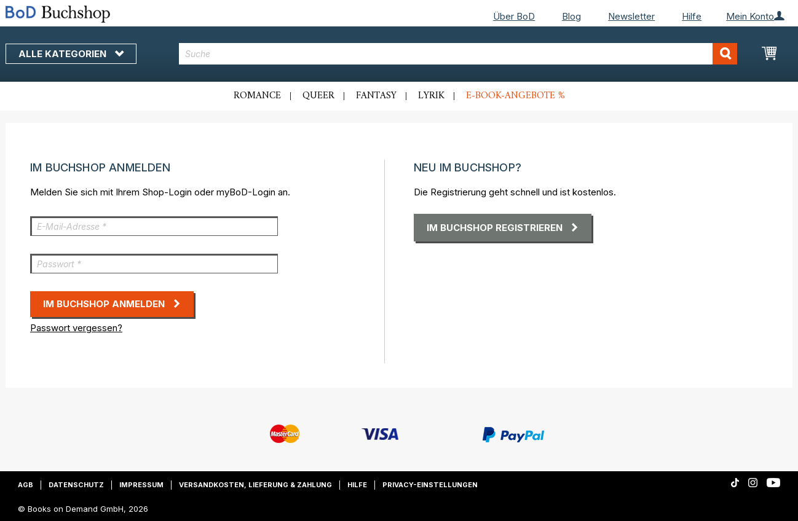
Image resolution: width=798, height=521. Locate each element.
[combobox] (458, 54)
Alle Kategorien (71, 54)
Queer (318, 95)
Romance (257, 95)
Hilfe (691, 16)
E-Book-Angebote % (515, 95)
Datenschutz (76, 484)
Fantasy (376, 95)
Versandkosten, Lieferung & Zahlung (255, 484)
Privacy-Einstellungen (430, 484)
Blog (571, 16)
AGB (25, 484)
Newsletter (631, 16)
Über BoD (514, 16)
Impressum (141, 484)
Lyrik (431, 95)
